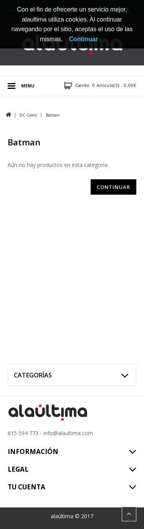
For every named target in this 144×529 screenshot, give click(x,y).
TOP (129, 514)
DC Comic (28, 115)
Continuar (113, 187)
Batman (53, 115)
